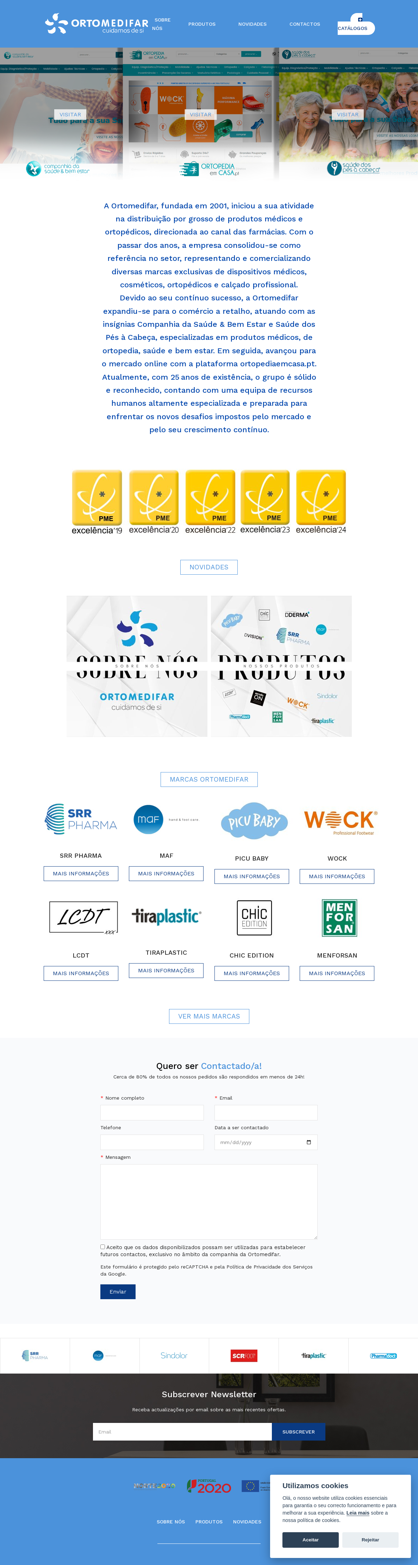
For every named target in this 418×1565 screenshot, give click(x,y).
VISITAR (70, 114)
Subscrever (298, 1432)
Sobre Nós (171, 1521)
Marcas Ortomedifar (209, 779)
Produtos (202, 24)
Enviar (118, 1291)
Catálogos (352, 24)
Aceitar (310, 1539)
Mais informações (81, 873)
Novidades (252, 24)
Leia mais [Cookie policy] (358, 1513)
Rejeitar (370, 1539)
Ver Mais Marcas (209, 1016)
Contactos (304, 24)
